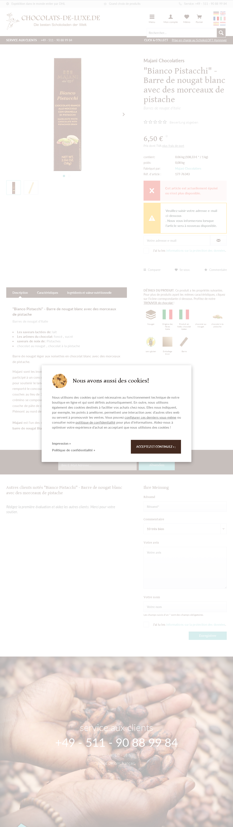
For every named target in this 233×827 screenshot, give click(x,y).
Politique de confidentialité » (73, 450)
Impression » (61, 443)
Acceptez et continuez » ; (156, 446)
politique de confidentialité (95, 422)
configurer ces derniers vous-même (150, 417)
